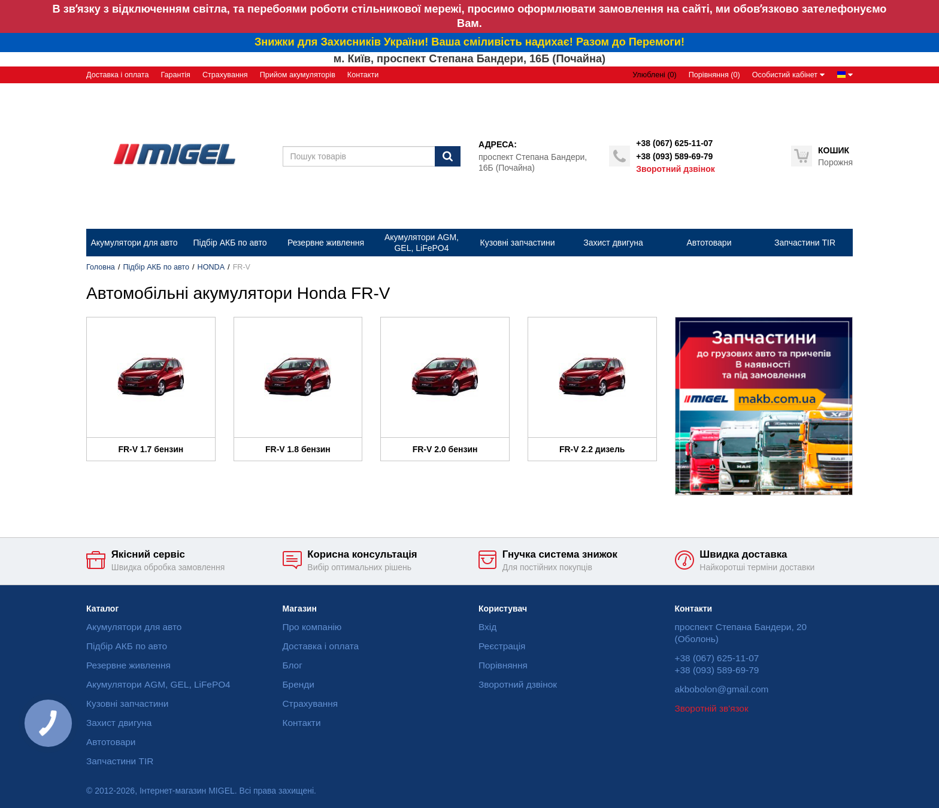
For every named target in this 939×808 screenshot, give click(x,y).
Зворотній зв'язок (712, 708)
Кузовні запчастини (127, 703)
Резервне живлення (128, 665)
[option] (764, 406)
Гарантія (175, 75)
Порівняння (503, 665)
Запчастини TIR (119, 761)
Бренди (298, 684)
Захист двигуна (119, 723)
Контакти (362, 75)
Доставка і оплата (117, 75)
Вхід (487, 627)
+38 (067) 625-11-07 (674, 143)
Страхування (225, 75)
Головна (100, 267)
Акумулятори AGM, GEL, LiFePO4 (158, 684)
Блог (292, 665)
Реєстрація (501, 646)
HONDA (211, 267)
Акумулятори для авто (133, 627)
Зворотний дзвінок (675, 169)
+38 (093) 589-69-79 (674, 156)
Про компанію (312, 627)
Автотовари (110, 742)
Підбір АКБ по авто (156, 267)
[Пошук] (448, 156)
